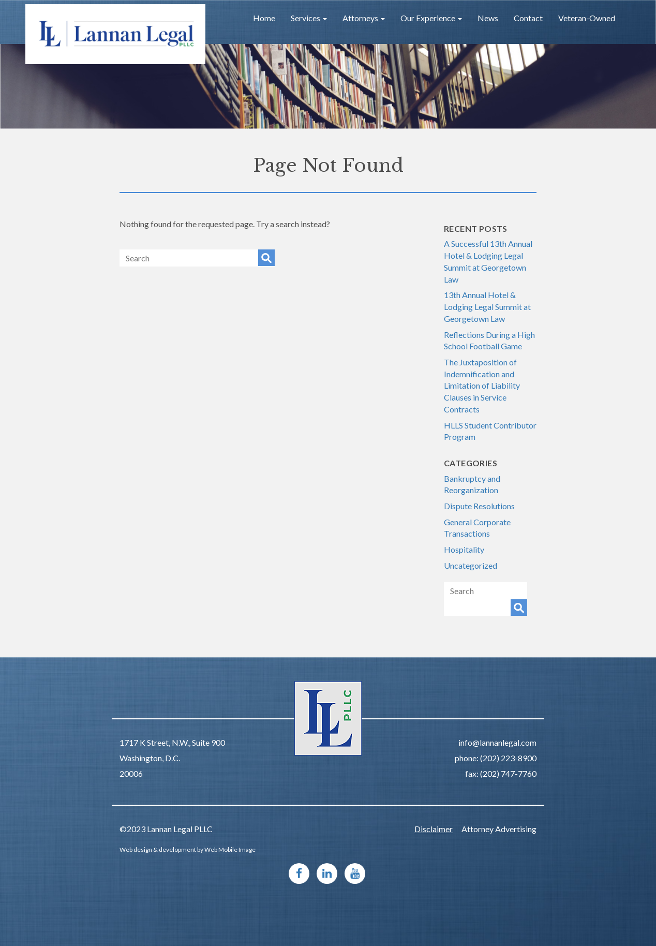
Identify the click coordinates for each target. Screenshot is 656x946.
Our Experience (431, 18)
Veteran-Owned (586, 18)
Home (264, 18)
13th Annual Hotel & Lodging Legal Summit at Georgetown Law (487, 306)
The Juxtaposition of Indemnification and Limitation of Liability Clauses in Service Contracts (482, 385)
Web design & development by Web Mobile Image (188, 849)
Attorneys (363, 18)
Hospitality (464, 549)
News (488, 18)
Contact (528, 18)
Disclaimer (433, 829)
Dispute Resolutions (479, 506)
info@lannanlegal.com (497, 742)
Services (309, 18)
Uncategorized (470, 565)
